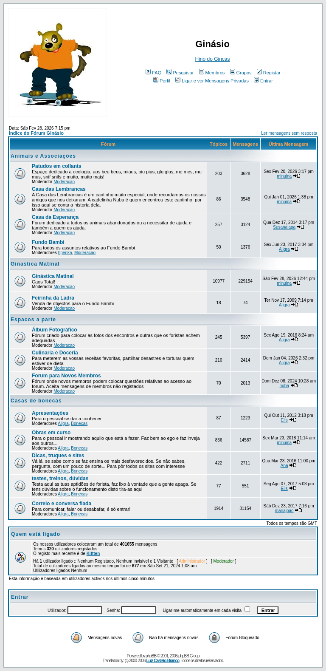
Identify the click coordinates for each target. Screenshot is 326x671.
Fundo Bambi (48, 242)
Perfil (161, 80)
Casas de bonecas (36, 401)
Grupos (241, 72)
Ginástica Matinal (53, 276)
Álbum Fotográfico (54, 330)
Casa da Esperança (55, 217)
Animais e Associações (43, 156)
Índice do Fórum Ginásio (36, 133)
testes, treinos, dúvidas (60, 478)
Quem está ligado (35, 534)
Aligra (284, 249)
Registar (269, 72)
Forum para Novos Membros (66, 376)
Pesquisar (180, 72)
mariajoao (284, 510)
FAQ (153, 72)
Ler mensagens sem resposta (289, 133)
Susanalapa (284, 227)
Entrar (263, 80)
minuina (284, 176)
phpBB (151, 656)
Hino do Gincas (212, 59)
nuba (284, 385)
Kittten (93, 553)
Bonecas (79, 423)
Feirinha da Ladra (53, 298)
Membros (212, 72)
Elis (284, 420)
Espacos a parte (33, 320)
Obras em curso (51, 433)
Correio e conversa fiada (61, 504)
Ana (284, 465)
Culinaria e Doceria (55, 353)
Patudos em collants (57, 166)
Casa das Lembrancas (59, 189)
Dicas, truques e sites (58, 456)
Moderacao (64, 181)
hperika (65, 252)
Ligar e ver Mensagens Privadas (212, 80)
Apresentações (50, 413)
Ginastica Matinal (35, 264)
